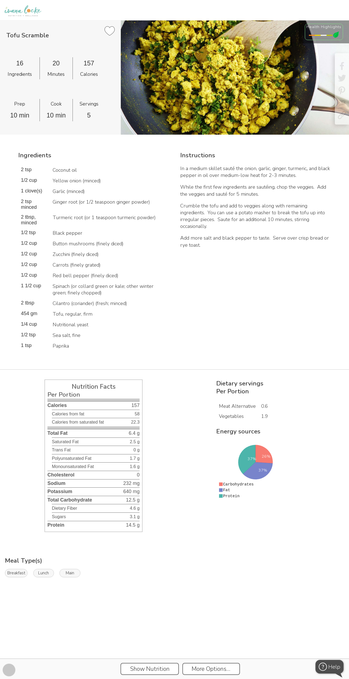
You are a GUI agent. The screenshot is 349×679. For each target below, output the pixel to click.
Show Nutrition (150, 669)
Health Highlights (323, 26)
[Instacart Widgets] (174, 639)
